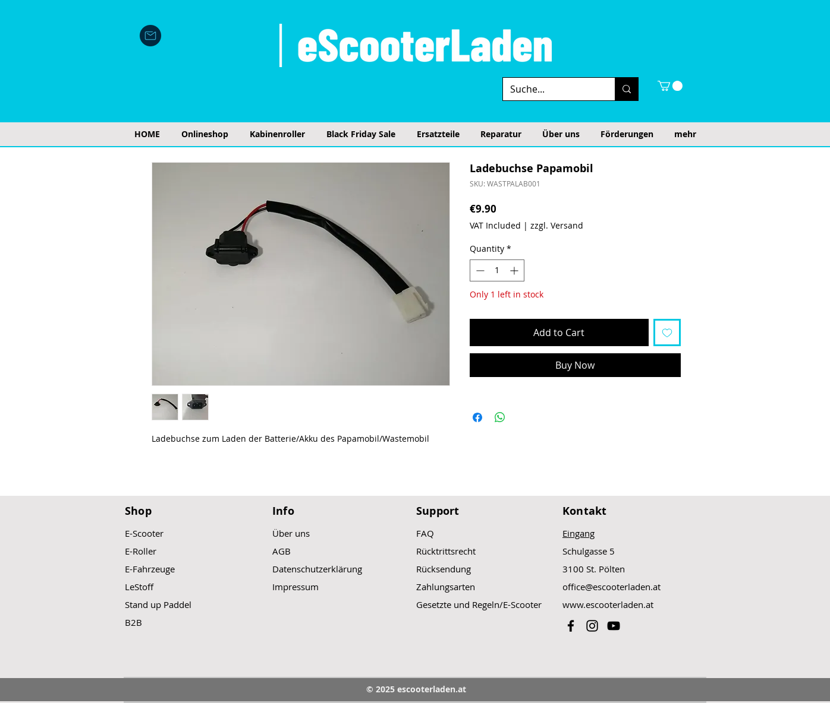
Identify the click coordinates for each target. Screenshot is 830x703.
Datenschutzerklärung (317, 569)
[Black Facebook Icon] (571, 626)
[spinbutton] (497, 270)
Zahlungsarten (445, 587)
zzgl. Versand (556, 225)
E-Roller (140, 551)
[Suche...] (550, 89)
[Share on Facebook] (477, 417)
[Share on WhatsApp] (500, 417)
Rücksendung (443, 569)
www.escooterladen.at (607, 604)
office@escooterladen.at (611, 587)
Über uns (291, 533)
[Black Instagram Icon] (592, 626)
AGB (281, 551)
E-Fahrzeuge (150, 569)
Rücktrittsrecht (446, 551)
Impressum (295, 587)
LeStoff (139, 587)
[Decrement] (478, 270)
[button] (670, 86)
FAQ (425, 533)
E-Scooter (144, 533)
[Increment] (515, 270)
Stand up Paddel (158, 604)
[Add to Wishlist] (667, 332)
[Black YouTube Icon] (613, 626)
